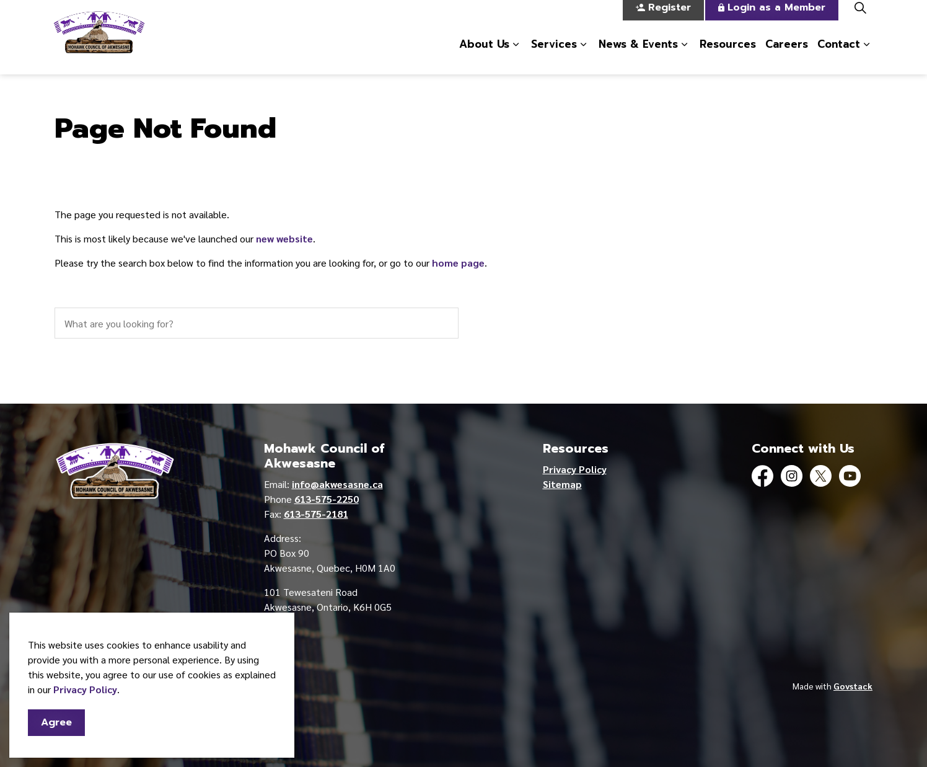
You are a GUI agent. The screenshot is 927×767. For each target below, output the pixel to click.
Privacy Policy (85, 696)
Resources (728, 55)
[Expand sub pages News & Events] (684, 55)
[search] (257, 323)
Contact (838, 55)
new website (284, 238)
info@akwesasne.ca (337, 483)
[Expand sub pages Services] (583, 55)
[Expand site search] (860, 18)
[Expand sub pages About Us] (515, 55)
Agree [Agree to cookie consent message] (56, 729)
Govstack (852, 685)
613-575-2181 (316, 513)
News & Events (638, 55)
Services (554, 55)
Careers (786, 55)
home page (458, 262)
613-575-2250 (326, 498)
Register (663, 19)
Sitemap (562, 483)
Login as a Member (772, 19)
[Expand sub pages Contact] (866, 55)
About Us (484, 55)
